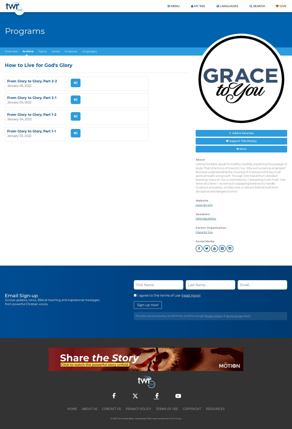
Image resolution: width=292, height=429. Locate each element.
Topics (42, 51)
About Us (89, 407)
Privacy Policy (214, 314)
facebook (199, 246)
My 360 (199, 6)
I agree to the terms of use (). (167, 294)
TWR (148, 417)
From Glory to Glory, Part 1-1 (124, 98)
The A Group (175, 417)
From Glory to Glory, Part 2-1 (124, 81)
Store (242, 147)
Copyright (192, 407)
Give (282, 6)
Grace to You (204, 230)
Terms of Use (234, 314)
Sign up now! (147, 303)
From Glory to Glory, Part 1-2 (31, 98)
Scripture (71, 51)
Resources (215, 407)
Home (72, 407)
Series (56, 51)
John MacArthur (206, 216)
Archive (28, 51)
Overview (11, 51)
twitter (206, 246)
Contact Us (111, 407)
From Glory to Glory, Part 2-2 (32, 81)
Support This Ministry (243, 140)
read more (190, 294)
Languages (89, 51)
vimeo (222, 246)
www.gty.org (204, 203)
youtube (214, 246)
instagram (230, 246)
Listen (71, 83)
